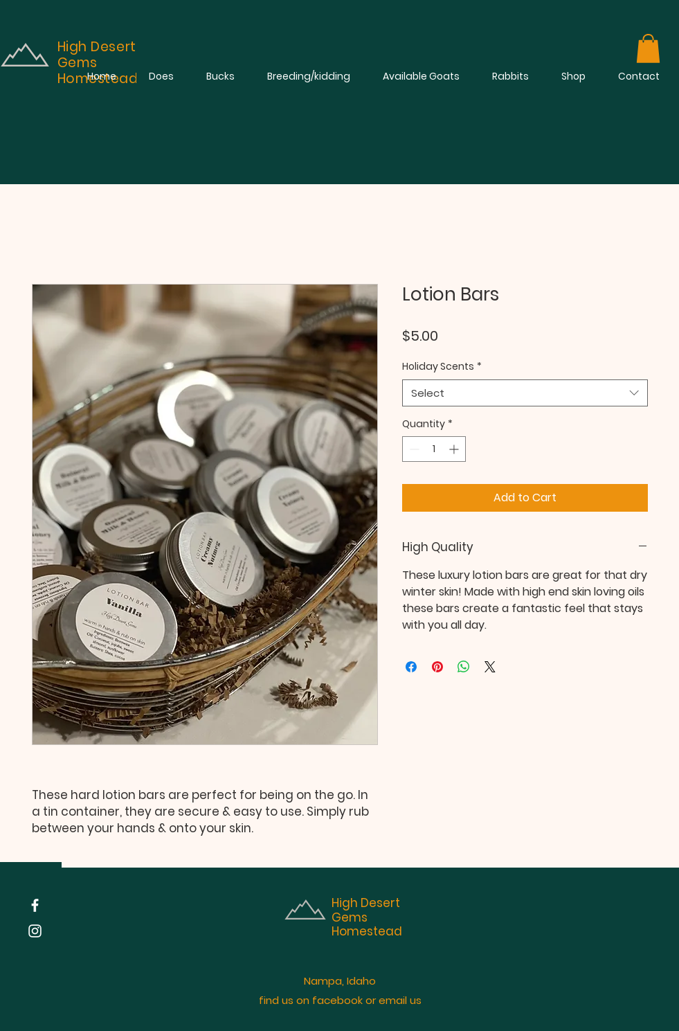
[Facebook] (35, 905)
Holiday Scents (442, 366)
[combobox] (525, 392)
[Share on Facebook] (411, 666)
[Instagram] (35, 931)
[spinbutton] (434, 449)
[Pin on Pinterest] (437, 666)
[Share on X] (490, 666)
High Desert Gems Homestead (367, 917)
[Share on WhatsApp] (463, 666)
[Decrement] (413, 449)
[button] (648, 48)
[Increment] (455, 449)
